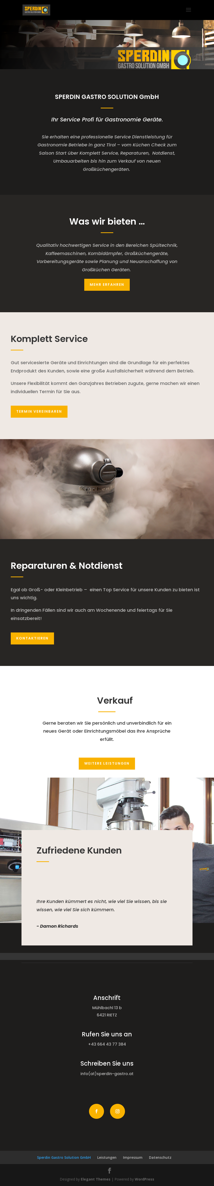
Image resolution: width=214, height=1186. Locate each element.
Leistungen (106, 1157)
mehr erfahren (107, 284)
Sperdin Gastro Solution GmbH (64, 1157)
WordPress (144, 1179)
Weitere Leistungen (107, 763)
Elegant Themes (95, 1179)
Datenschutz (160, 1157)
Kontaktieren (32, 638)
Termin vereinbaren (39, 411)
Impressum (132, 1157)
